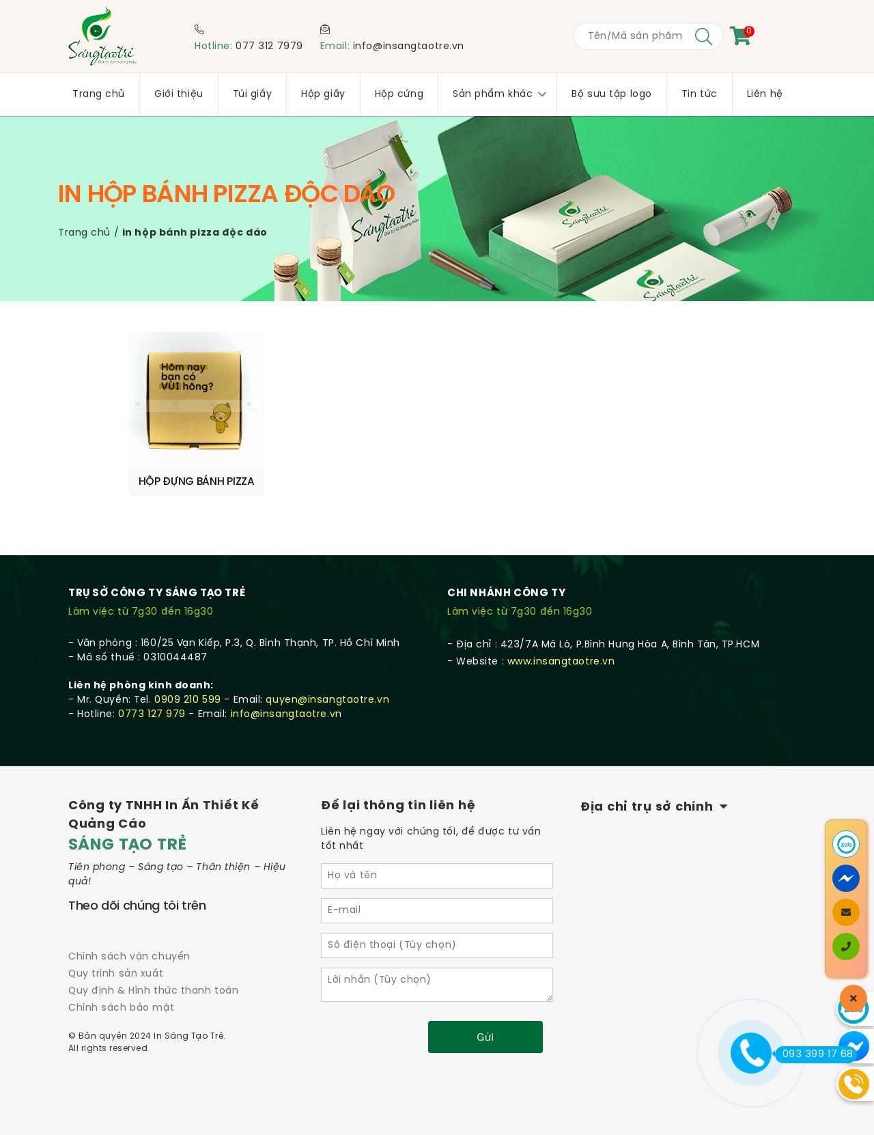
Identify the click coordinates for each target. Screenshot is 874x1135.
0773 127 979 (152, 715)
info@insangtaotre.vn (408, 47)
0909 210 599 (187, 700)
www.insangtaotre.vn (561, 662)
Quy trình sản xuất (115, 974)
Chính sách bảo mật (121, 1008)
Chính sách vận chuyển (129, 957)
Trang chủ (84, 233)
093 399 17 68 (814, 1054)
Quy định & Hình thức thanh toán (153, 991)
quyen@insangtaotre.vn (327, 700)
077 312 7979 (269, 47)
